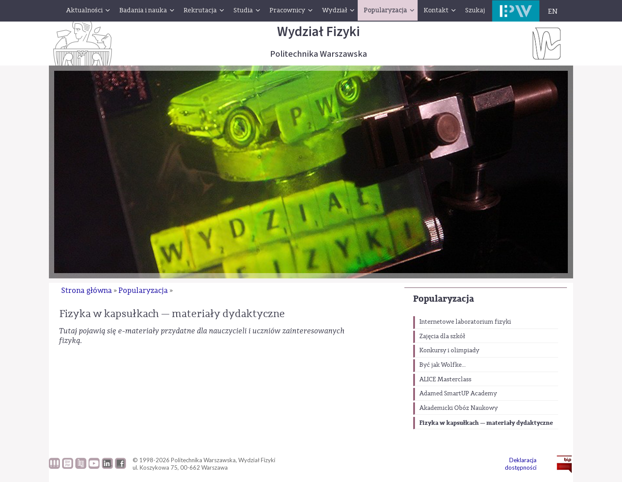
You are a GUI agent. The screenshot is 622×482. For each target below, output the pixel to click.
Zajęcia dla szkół (442, 336)
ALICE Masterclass (445, 379)
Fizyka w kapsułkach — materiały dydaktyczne (486, 423)
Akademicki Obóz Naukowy (458, 408)
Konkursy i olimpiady (449, 350)
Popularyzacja (443, 298)
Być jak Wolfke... (442, 365)
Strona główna (86, 290)
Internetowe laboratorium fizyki (465, 322)
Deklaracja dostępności (521, 463)
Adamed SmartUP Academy (458, 394)
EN (553, 11)
